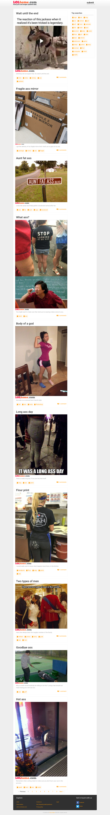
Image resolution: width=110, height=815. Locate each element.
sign (36, 210)
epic (86, 27)
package (20, 151)
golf (24, 692)
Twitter (79, 806)
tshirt (19, 316)
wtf (74, 24)
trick (19, 78)
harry (34, 637)
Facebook (80, 802)
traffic (75, 55)
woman (75, 48)
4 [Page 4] (40, 791)
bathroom (76, 41)
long (19, 483)
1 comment (61, 404)
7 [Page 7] (52, 791)
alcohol (75, 31)
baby (82, 31)
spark (19, 787)
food (80, 24)
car (74, 21)
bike (86, 34)
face (74, 34)
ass (40, 78)
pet (87, 21)
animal (81, 21)
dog (86, 17)
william (20, 637)
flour (28, 570)
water (89, 31)
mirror (28, 151)
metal (38, 787)
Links (17, 802)
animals (87, 24)
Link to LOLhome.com (21, 807)
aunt (30, 210)
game (84, 41)
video (25, 78)
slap (34, 570)
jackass (20, 81)
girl (80, 34)
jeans (31, 483)
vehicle (81, 38)
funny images (52, 812)
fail (18, 404)
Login (57, 802)
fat (24, 210)
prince (27, 637)
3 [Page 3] (36, 791)
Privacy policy (39, 807)
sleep (74, 44)
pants (41, 570)
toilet (80, 27)
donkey (33, 78)
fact (82, 48)
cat (80, 17)
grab (40, 637)
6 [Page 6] (48, 791)
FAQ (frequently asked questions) (44, 804)
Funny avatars (19, 804)
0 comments (61, 77)
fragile (41, 151)
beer (74, 38)
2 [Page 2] (32, 791)
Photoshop (38, 404)
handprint (21, 570)
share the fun (91, 3)
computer (76, 51)
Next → (62, 791)
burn (26, 787)
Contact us (39, 802)
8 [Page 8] (56, 791)
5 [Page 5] (44, 791)
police (82, 44)
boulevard (44, 210)
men (24, 640)
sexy (88, 44)
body (30, 404)
